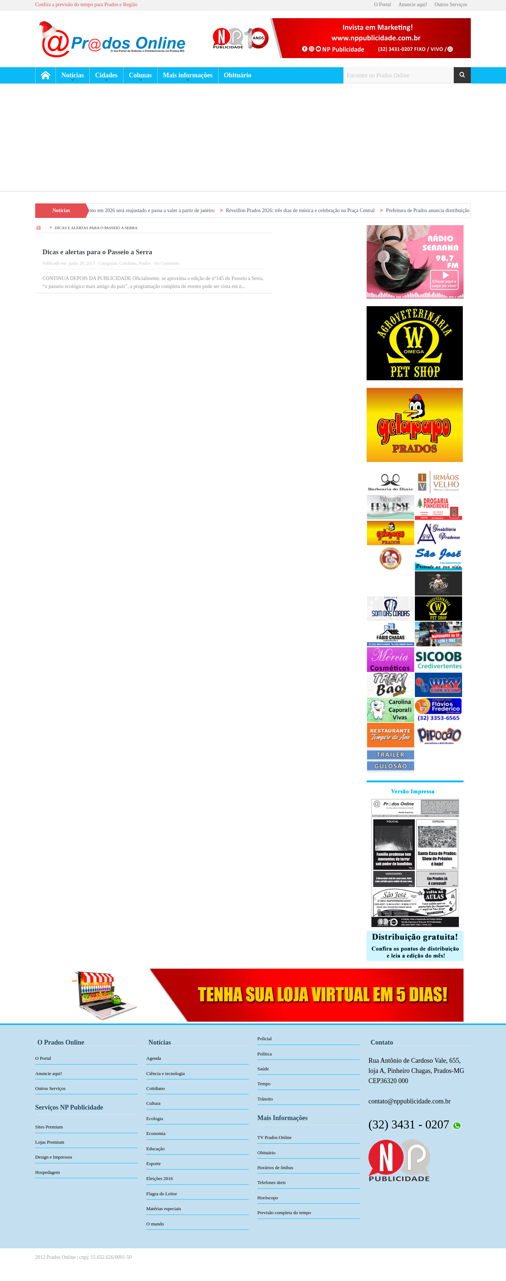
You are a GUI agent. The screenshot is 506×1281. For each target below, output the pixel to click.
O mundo (155, 1224)
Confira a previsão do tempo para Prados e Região (86, 4)
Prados (145, 263)
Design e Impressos (53, 1157)
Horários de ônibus (275, 1167)
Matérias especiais (163, 1208)
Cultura (153, 1103)
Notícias (72, 75)
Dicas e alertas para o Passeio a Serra (97, 252)
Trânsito (265, 1099)
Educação (155, 1148)
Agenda (153, 1058)
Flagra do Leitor (161, 1193)
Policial (264, 1038)
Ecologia (154, 1118)
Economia (156, 1133)
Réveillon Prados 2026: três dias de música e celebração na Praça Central (305, 210)
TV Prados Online (274, 1137)
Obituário (238, 75)
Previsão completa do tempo (284, 1212)
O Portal (382, 4)
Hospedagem (47, 1172)
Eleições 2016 (159, 1178)
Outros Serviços (450, 4)
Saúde (263, 1068)
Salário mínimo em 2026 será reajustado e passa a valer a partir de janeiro (145, 210)
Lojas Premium (49, 1142)
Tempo (263, 1083)
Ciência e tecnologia (165, 1073)
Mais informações (187, 75)
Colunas (140, 75)
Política (264, 1054)
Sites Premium (49, 1127)
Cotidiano (127, 263)
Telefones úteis (271, 1182)
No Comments (167, 263)
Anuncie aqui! (412, 4)
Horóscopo (267, 1197)
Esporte (153, 1163)
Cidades (106, 75)
